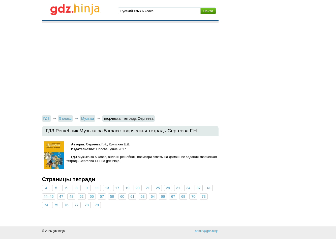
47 (61, 196)
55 (92, 196)
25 (158, 188)
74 (46, 205)
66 (163, 196)
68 (183, 196)
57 (102, 196)
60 (122, 196)
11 (97, 188)
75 (56, 205)
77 (77, 205)
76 (66, 205)
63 (143, 196)
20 (138, 188)
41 (209, 188)
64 (153, 196)
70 (193, 196)
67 (173, 196)
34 (188, 188)
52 (82, 196)
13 (107, 188)
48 (71, 196)
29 (168, 188)
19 (127, 188)
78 (87, 205)
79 (97, 205)
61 (132, 196)
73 (204, 196)
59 (112, 196)
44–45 (49, 196)
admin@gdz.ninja (207, 231)
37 (199, 188)
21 (148, 188)
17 (117, 188)
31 (178, 188)
